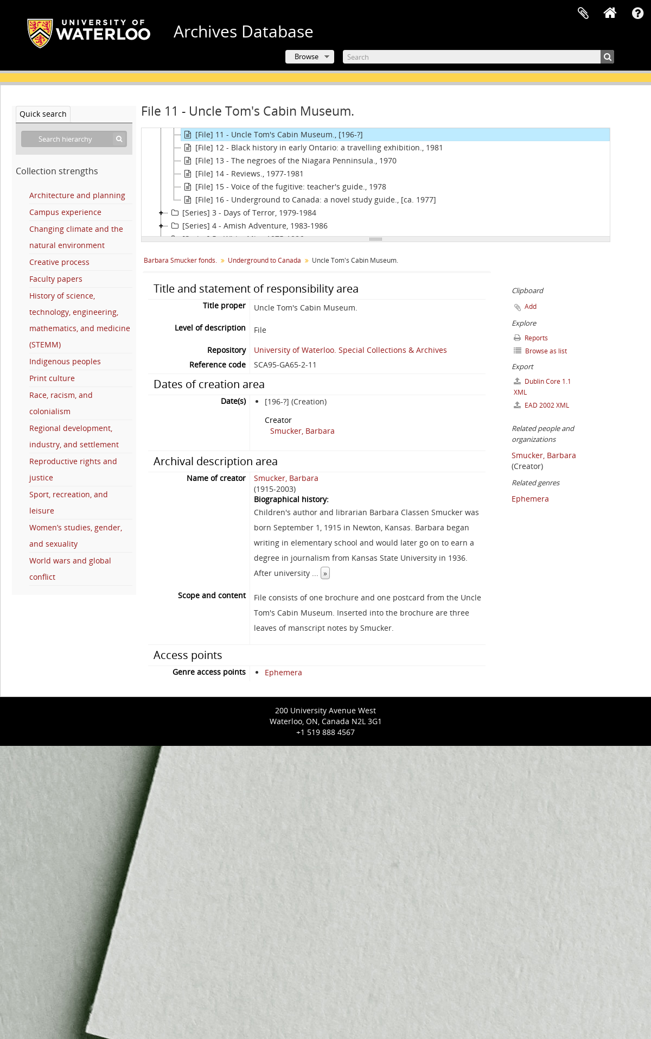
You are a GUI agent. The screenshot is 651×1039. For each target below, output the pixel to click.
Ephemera (283, 672)
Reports (531, 338)
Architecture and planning (77, 195)
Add (531, 306)
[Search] (478, 57)
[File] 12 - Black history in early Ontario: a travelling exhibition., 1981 (312, 147)
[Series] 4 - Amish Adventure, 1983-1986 (248, 225)
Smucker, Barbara (302, 431)
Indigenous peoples (65, 361)
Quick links (637, 13)
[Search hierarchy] (74, 139)
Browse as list (540, 351)
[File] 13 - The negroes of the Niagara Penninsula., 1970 (289, 160)
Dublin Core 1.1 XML (542, 387)
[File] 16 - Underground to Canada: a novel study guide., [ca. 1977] (308, 199)
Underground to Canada (264, 260)
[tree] (376, 182)
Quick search (43, 114)
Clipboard (583, 13)
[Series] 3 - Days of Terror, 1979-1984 (242, 212)
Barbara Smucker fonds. (180, 260)
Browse (306, 56)
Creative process (59, 262)
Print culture (52, 378)
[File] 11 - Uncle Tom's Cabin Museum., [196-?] (272, 134)
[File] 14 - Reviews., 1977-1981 (242, 173)
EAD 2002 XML (541, 405)
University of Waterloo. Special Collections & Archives (350, 350)
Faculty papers (55, 279)
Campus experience (65, 212)
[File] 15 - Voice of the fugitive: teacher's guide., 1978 (283, 186)
